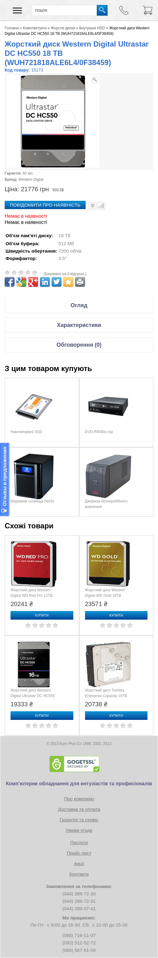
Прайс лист (79, 853)
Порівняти (101, 205)
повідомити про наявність (45, 205)
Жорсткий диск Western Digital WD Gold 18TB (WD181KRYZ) (105, 595)
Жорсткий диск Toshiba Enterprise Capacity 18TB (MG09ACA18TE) (106, 696)
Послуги (79, 842)
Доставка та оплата (79, 809)
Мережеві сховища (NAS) (32, 501)
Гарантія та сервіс (79, 819)
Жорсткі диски (63, 28)
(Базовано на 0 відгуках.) (65, 274)
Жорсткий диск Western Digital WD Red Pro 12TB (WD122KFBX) (32, 595)
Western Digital (31, 179)
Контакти (78, 874)
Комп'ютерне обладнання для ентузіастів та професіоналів (79, 783)
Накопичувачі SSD (26, 432)
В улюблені (92, 205)
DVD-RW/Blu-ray (99, 432)
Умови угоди (79, 830)
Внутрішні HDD (92, 28)
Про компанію (79, 798)
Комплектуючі (35, 28)
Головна (12, 28)
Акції (79, 863)
